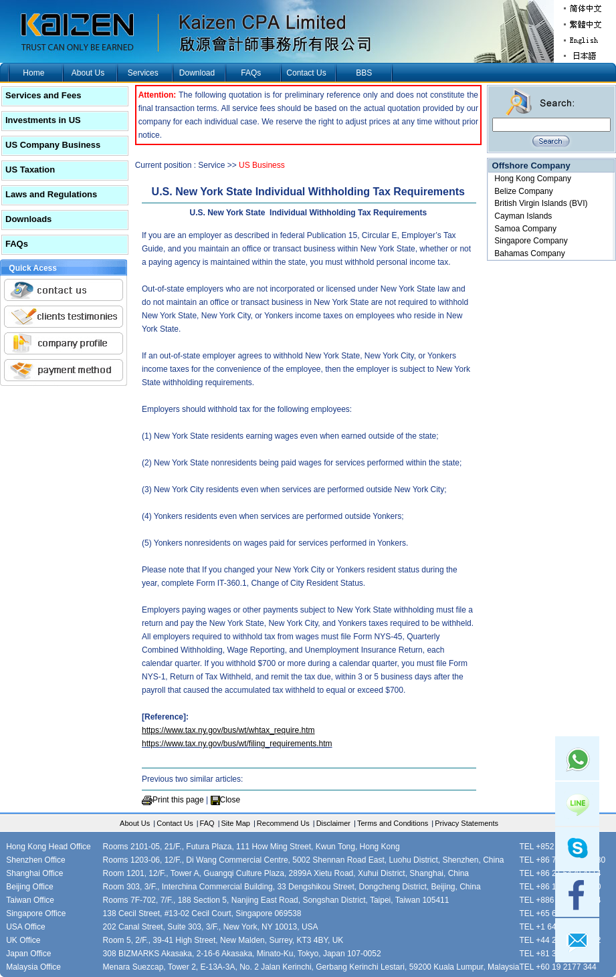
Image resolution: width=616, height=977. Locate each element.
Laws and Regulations (51, 194)
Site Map (235, 823)
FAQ (207, 823)
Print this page (178, 799)
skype (577, 849)
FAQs (251, 73)
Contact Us (306, 73)
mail (577, 940)
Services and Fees (43, 95)
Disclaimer (333, 823)
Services (143, 73)
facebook (577, 895)
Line (577, 804)
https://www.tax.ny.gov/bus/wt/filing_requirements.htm (237, 743)
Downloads (28, 219)
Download (197, 73)
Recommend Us (283, 823)
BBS (364, 73)
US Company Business (52, 145)
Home (33, 73)
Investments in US (43, 120)
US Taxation (30, 170)
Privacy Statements (466, 823)
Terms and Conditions (392, 823)
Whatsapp (577, 758)
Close (230, 799)
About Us (88, 73)
